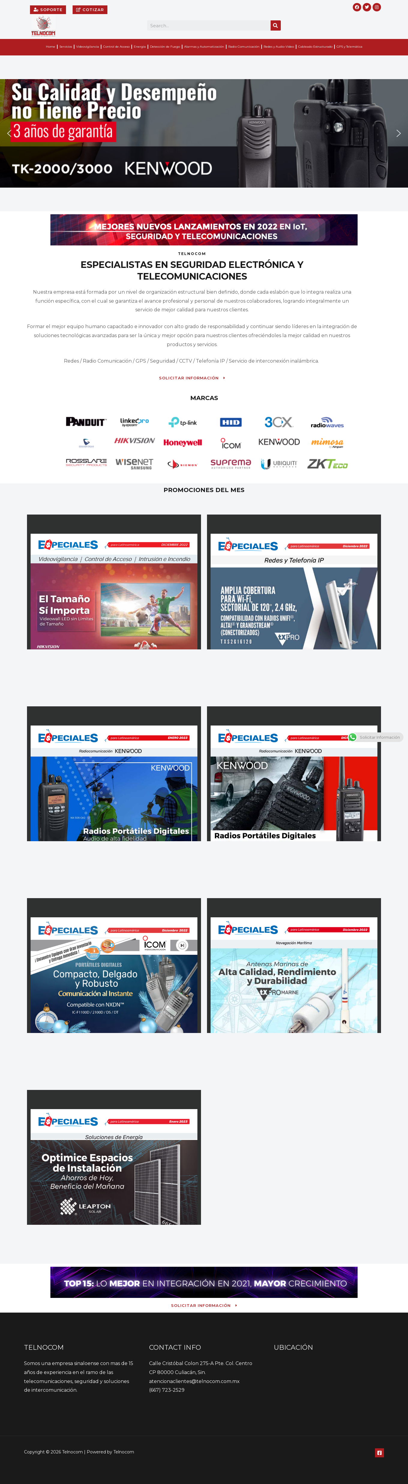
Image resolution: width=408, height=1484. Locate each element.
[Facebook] (379, 1452)
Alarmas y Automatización (204, 47)
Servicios (65, 47)
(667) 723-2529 (166, 1390)
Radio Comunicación (244, 47)
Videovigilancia (87, 47)
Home (50, 47)
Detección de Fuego (165, 47)
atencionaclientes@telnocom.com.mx (194, 1381)
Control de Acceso (116, 47)
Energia (140, 47)
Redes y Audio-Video (279, 47)
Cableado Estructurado (315, 47)
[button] (9, 133)
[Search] (276, 25)
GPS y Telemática (349, 47)
